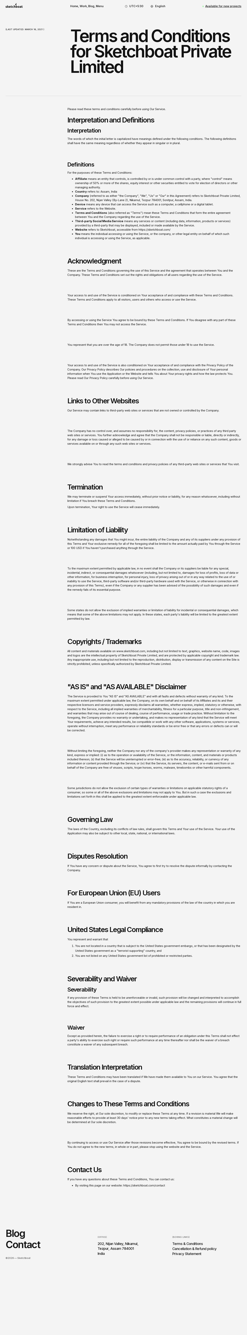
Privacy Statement (186, 1257)
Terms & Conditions (187, 1248)
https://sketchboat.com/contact (144, 1185)
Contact (23, 1248)
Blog (15, 1237)
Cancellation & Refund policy (194, 1252)
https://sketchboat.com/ (154, 229)
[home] (14, 6)
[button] (100, 6)
